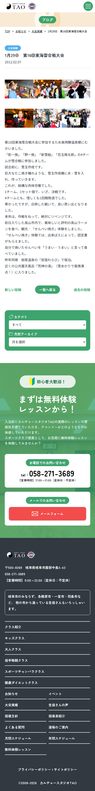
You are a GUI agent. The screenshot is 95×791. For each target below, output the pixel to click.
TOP (7, 31)
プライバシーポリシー (34, 769)
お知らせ (20, 31)
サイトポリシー (65, 769)
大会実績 (37, 31)
